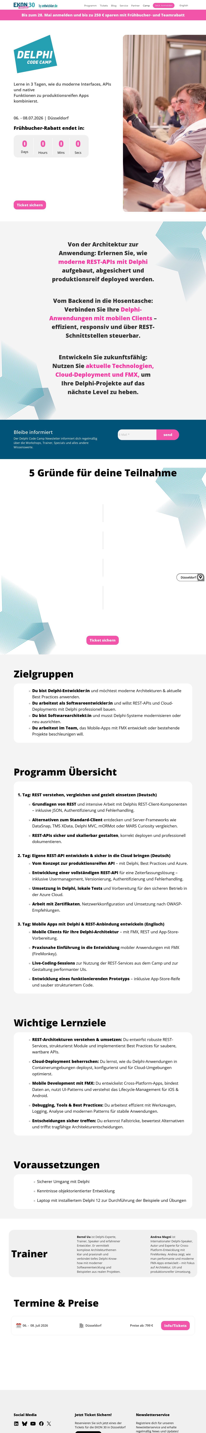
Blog (114, 5)
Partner (135, 5)
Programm (90, 5)
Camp (146, 5)
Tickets (104, 5)
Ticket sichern (30, 204)
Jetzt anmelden (164, 5)
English (184, 5)
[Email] (137, 434)
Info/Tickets (175, 1325)
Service (124, 5)
